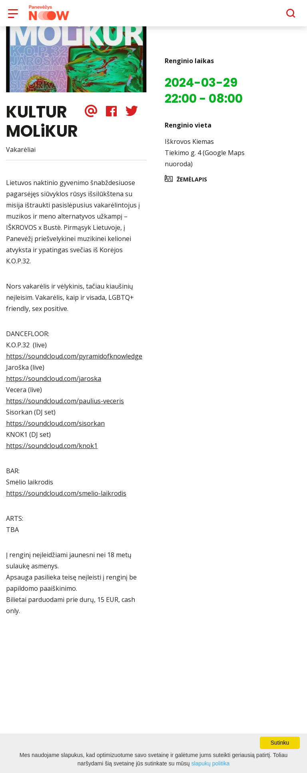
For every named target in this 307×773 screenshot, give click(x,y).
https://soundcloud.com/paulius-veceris (65, 406)
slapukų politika (210, 763)
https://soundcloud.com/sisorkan (55, 428)
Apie (164, 16)
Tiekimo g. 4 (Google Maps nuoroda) (205, 164)
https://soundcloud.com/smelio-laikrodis (66, 498)
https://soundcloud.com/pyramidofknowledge (74, 361)
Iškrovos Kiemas (189, 147)
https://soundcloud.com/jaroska (53, 384)
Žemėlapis (192, 185)
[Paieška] (269, 16)
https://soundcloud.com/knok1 (52, 451)
